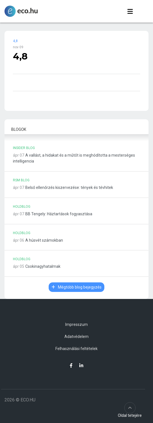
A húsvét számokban (44, 240)
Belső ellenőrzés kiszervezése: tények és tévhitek (69, 187)
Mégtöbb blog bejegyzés (76, 287)
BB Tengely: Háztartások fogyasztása (58, 214)
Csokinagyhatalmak (42, 266)
